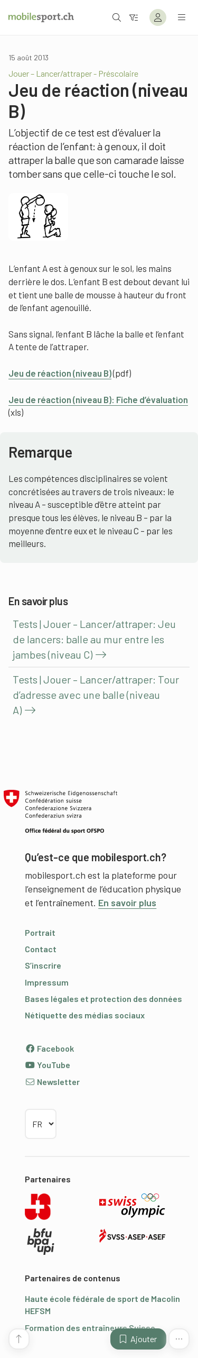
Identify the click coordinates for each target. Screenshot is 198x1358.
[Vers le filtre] (133, 17)
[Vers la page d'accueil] (41, 17)
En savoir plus (127, 902)
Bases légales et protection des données (103, 999)
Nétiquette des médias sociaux (85, 1015)
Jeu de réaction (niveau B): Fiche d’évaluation (98, 399)
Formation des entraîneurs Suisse (90, 1328)
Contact (40, 949)
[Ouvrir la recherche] (116, 17)
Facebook (49, 1048)
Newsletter (52, 1082)
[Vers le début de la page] (19, 1339)
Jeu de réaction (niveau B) (59, 373)
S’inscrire (43, 965)
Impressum (47, 982)
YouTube (47, 1065)
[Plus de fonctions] (179, 1339)
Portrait (40, 932)
